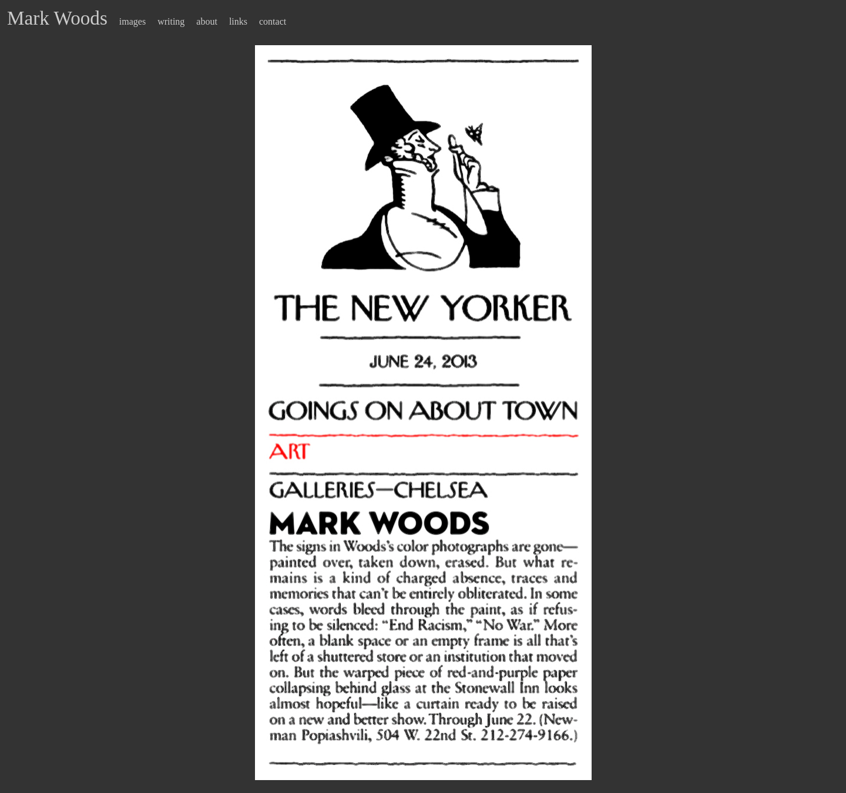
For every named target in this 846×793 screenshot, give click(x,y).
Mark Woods (57, 18)
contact (272, 21)
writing (170, 21)
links (238, 21)
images (132, 21)
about (206, 21)
